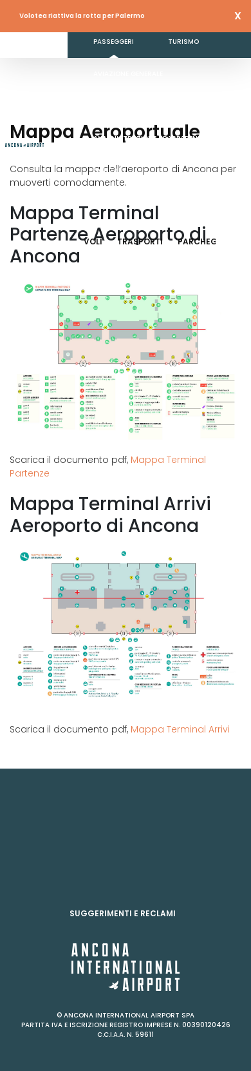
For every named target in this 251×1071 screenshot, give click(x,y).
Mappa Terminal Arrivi (179, 729)
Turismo (183, 41)
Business (109, 106)
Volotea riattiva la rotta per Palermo (82, 16)
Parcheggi (202, 241)
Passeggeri (113, 41)
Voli (93, 241)
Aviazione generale (128, 74)
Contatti (111, 170)
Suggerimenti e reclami (123, 913)
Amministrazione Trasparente (149, 138)
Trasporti (140, 241)
